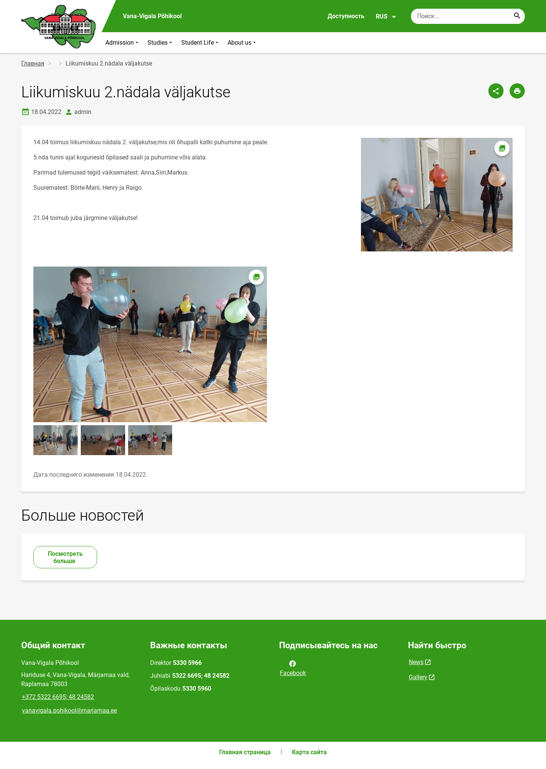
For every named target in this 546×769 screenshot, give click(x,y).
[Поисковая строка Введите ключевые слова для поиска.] (468, 16)
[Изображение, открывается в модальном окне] (150, 344)
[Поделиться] (496, 90)
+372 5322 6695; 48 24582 (58, 696)
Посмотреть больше (65, 557)
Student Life (200, 42)
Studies (160, 42)
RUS (386, 16)
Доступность (346, 16)
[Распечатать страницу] (517, 90)
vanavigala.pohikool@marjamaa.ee (69, 710)
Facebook (293, 667)
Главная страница (245, 752)
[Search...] (517, 16)
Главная (32, 63)
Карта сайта (309, 752)
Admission (122, 42)
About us (242, 42)
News (416, 662)
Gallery (418, 677)
